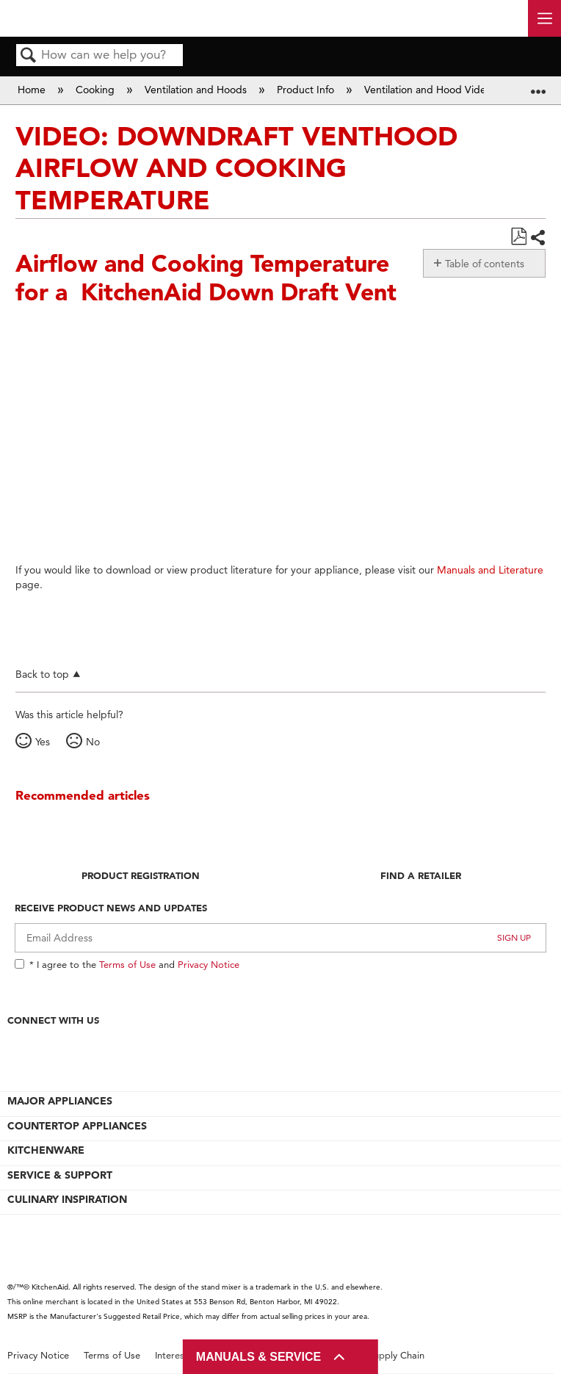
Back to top (42, 674)
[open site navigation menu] (544, 18)
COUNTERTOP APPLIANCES (77, 1125)
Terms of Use (127, 964)
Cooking (96, 89)
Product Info (307, 89)
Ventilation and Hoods (197, 89)
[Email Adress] (280, 937)
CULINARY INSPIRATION (67, 1199)
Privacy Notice (208, 964)
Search (28, 56)
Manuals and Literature (490, 569)
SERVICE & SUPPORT (59, 1175)
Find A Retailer (420, 875)
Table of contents (484, 263)
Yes (42, 741)
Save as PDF (518, 237)
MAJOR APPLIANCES (59, 1100)
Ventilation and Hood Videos (431, 89)
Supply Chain (396, 1355)
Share (537, 237)
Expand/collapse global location (538, 85)
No (93, 741)
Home (33, 89)
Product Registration (141, 875)
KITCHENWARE (45, 1150)
